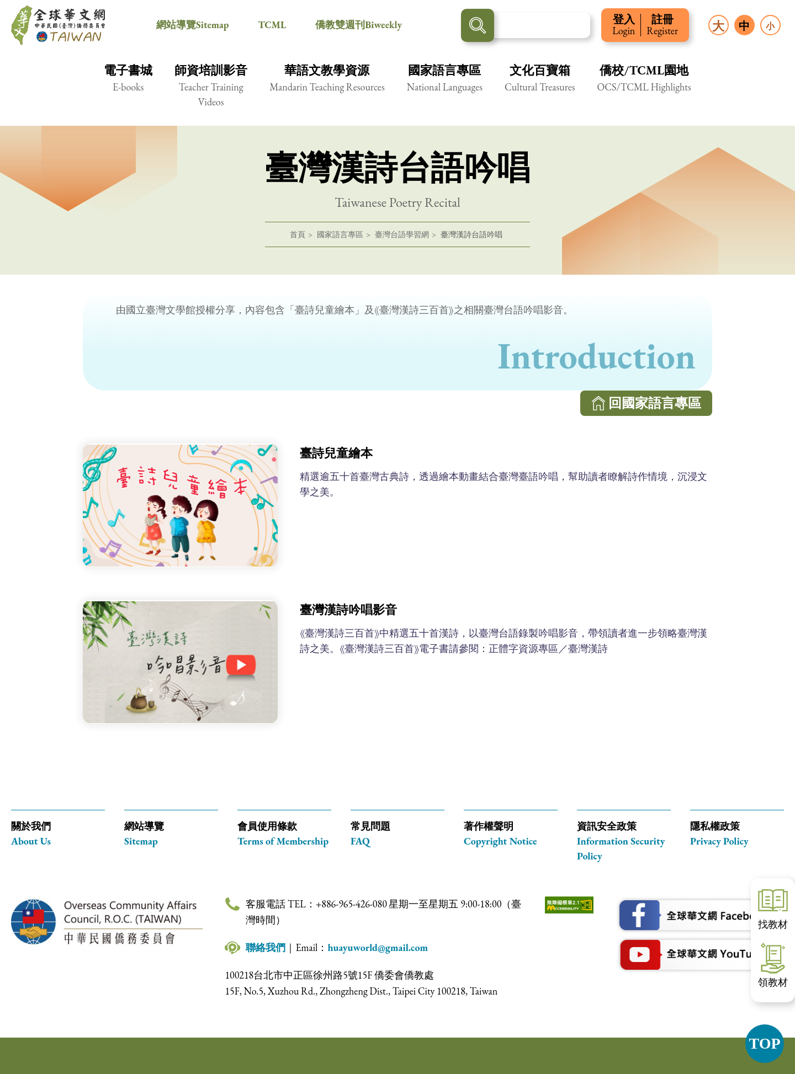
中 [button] (744, 26)
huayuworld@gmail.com (377, 947)
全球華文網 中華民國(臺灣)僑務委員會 (58, 25)
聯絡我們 (265, 947)
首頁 (297, 234)
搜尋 (477, 25)
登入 (623, 25)
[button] (128, 85)
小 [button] (770, 26)
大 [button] (718, 26)
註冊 (662, 25)
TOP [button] (764, 1043)
